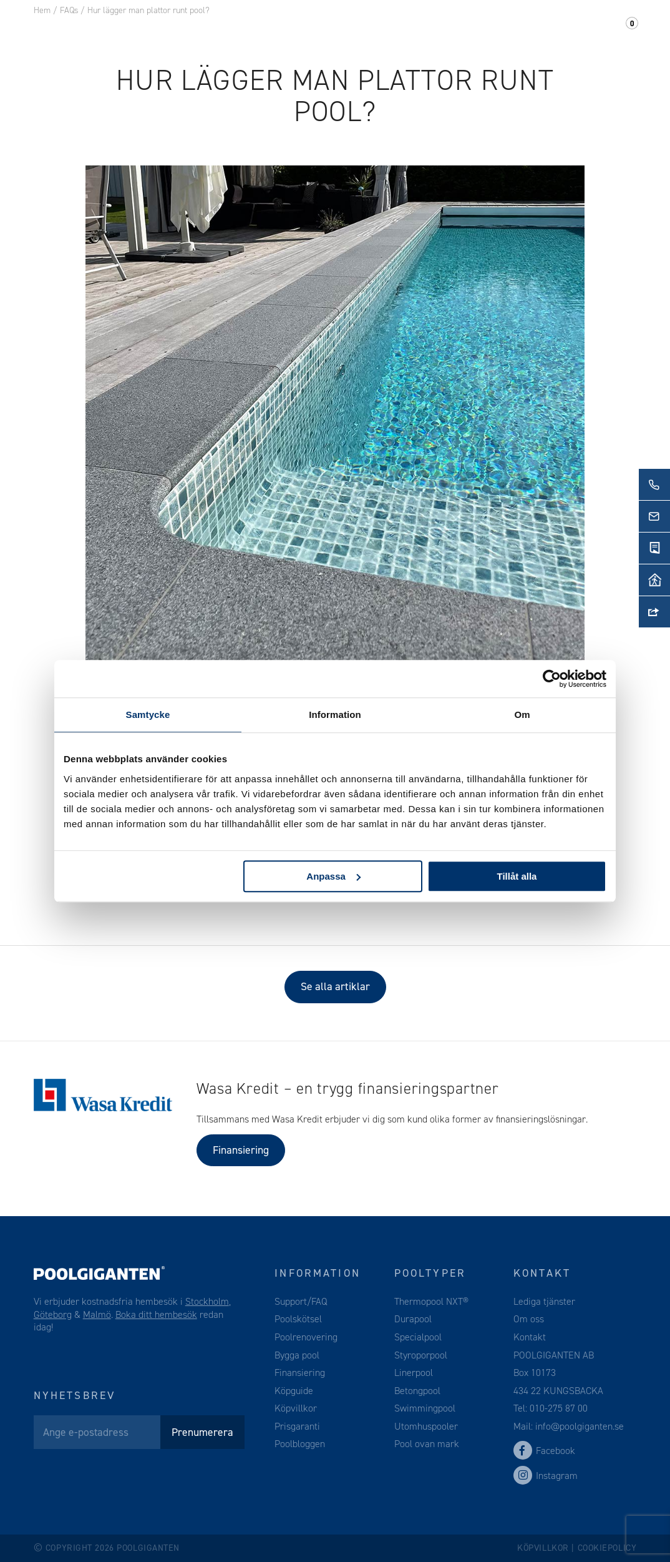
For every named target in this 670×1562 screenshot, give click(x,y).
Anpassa (333, 876)
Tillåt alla (516, 876)
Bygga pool (296, 1355)
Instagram (545, 1475)
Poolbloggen (299, 1443)
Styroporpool (420, 1355)
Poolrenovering (305, 1336)
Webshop (368, 30)
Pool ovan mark (426, 1443)
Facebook (544, 1450)
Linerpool (413, 1372)
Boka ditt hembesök (156, 1314)
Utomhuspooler (426, 1426)
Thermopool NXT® (431, 1301)
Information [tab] (335, 714)
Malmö (97, 1314)
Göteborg (53, 1314)
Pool (204, 30)
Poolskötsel (298, 1318)
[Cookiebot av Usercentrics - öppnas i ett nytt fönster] (551, 678)
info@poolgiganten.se (578, 1426)
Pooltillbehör (279, 30)
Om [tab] (522, 714)
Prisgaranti (297, 1426)
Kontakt (506, 30)
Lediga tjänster (544, 1301)
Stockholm (207, 1301)
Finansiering (241, 1149)
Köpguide (293, 1390)
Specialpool (418, 1336)
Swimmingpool (424, 1408)
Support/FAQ (589, 30)
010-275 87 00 (559, 1408)
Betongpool (417, 1390)
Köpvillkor (295, 1408)
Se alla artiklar (335, 986)
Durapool (413, 1318)
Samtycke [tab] (148, 714)
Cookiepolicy (607, 1548)
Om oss (443, 30)
